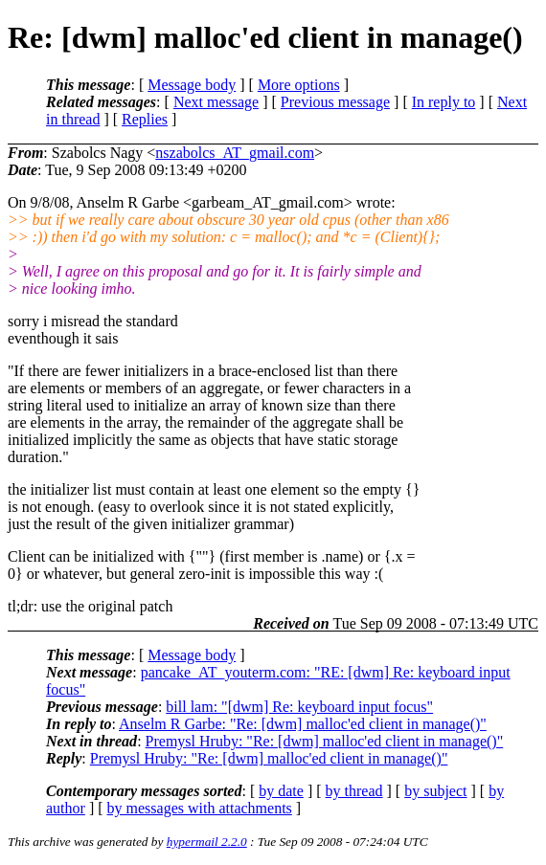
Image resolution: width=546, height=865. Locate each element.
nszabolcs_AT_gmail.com (234, 152)
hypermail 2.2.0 (207, 841)
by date (281, 791)
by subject (435, 791)
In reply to (444, 102)
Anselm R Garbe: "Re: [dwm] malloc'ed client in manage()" (303, 724)
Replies (145, 119)
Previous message (335, 102)
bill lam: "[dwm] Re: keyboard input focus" (299, 707)
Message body (192, 85)
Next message (216, 102)
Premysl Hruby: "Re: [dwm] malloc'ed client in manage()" (325, 741)
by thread (354, 791)
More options (299, 85)
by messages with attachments (199, 808)
